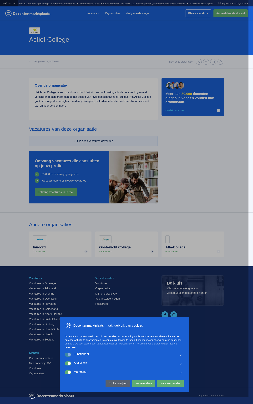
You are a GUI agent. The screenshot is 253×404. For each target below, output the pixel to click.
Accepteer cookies (172, 390)
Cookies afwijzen (120, 390)
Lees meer (73, 354)
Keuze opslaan (146, 390)
